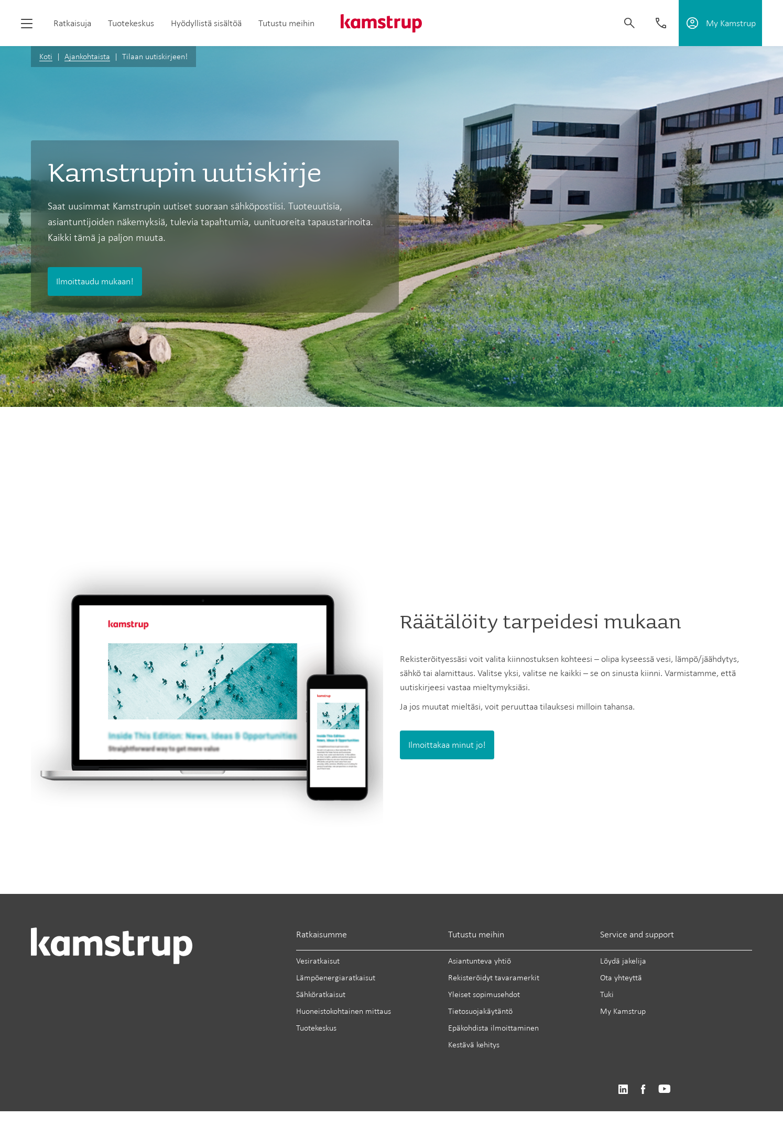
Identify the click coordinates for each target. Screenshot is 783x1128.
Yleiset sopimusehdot (484, 994)
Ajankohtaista (87, 56)
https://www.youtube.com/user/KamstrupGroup (664, 1089)
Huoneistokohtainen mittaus (343, 1011)
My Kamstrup (623, 1011)
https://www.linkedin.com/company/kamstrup (623, 1089)
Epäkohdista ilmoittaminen (493, 1028)
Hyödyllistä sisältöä (206, 23)
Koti (45, 56)
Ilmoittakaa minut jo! (447, 744)
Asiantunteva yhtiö (479, 961)
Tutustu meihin (286, 23)
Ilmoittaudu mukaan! (95, 281)
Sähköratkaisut (320, 994)
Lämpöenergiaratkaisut (335, 977)
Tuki (607, 994)
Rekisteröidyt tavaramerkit (493, 977)
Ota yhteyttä (621, 977)
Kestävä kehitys (473, 1044)
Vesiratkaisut (318, 961)
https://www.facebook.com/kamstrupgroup (643, 1089)
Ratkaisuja (72, 23)
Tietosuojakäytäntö (480, 1011)
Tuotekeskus (131, 23)
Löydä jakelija (623, 961)
